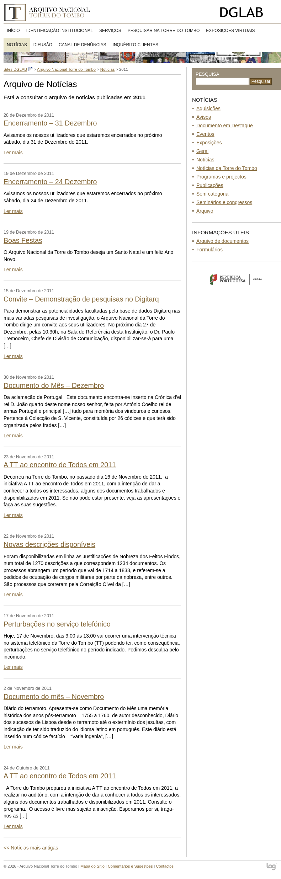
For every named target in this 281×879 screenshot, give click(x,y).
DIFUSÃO (42, 44)
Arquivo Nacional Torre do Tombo (50, 12)
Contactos (165, 866)
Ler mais (13, 152)
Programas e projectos (221, 177)
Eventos (205, 134)
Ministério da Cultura (236, 279)
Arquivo (204, 211)
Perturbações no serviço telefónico (57, 624)
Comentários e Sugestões (130, 866)
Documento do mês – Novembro (54, 696)
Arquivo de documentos (222, 241)
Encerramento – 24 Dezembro (50, 182)
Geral (202, 151)
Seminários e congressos (224, 202)
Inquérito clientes (135, 44)
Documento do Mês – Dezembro (54, 385)
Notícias (17, 44)
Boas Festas (23, 240)
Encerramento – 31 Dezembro (50, 123)
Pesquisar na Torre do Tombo (164, 30)
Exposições (209, 142)
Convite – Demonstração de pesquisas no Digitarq (81, 299)
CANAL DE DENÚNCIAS (82, 44)
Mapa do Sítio (92, 866)
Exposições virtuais (230, 30)
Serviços (110, 30)
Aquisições (208, 108)
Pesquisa (207, 74)
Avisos (203, 117)
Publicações (209, 185)
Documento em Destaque (224, 125)
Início (13, 30)
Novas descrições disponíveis (49, 544)
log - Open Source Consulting (271, 867)
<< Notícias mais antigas (31, 848)
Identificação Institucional (59, 30)
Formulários (209, 249)
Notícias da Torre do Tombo (226, 168)
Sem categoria (212, 194)
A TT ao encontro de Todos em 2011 (60, 465)
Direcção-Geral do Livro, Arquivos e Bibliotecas (248, 12)
